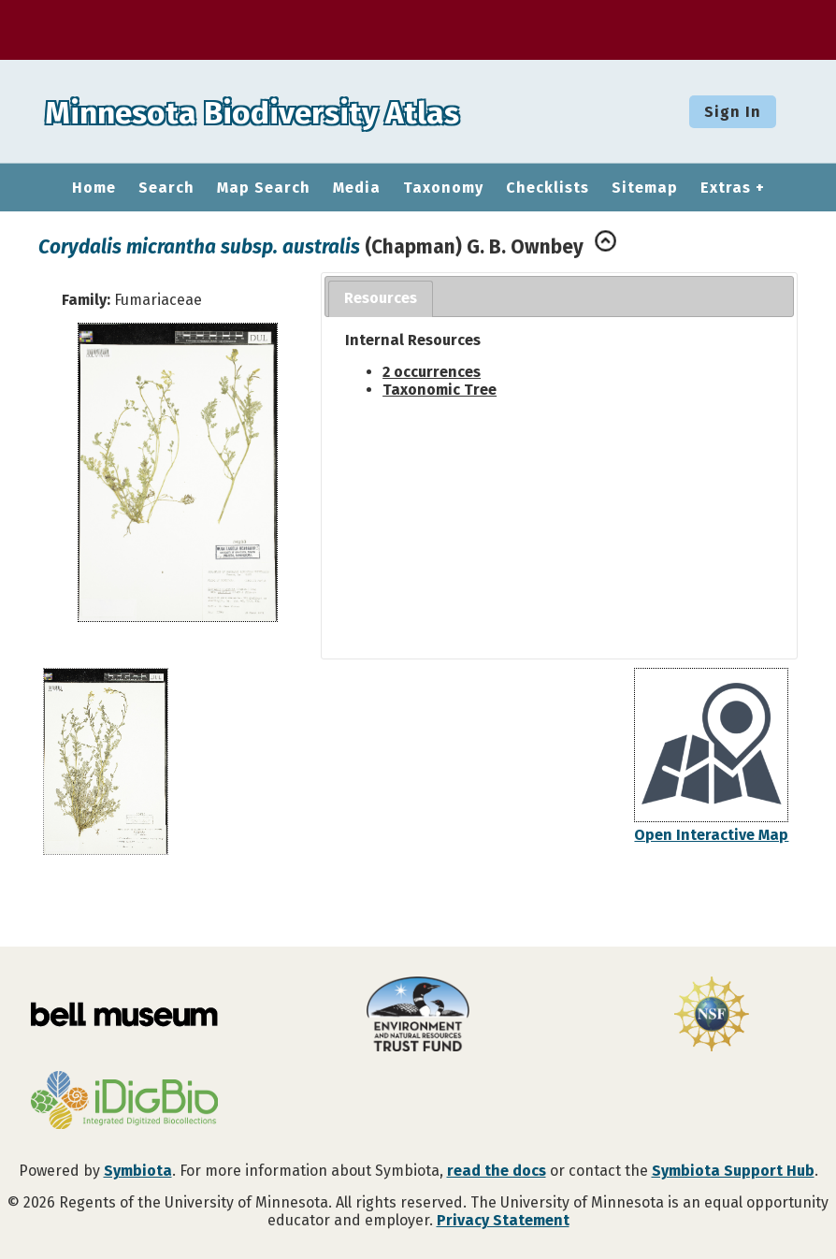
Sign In (732, 112)
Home (94, 188)
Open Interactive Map (711, 835)
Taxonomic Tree (439, 389)
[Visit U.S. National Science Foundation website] (711, 1016)
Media (357, 188)
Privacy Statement (503, 1220)
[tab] (380, 299)
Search (166, 188)
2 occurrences (431, 372)
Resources (380, 298)
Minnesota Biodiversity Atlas (291, 111)
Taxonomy (443, 188)
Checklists (547, 188)
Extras (725, 188)
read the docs (496, 1170)
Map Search (263, 188)
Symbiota (138, 1170)
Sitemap (645, 188)
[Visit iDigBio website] (124, 1102)
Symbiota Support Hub (733, 1170)
